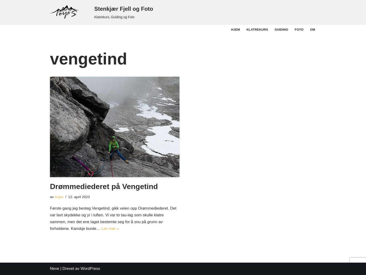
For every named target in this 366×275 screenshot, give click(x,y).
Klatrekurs (257, 29)
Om (312, 29)
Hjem (235, 29)
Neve (54, 268)
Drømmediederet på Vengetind (104, 186)
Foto (299, 29)
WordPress (90, 268)
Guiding (281, 29)
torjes (59, 197)
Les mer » (110, 228)
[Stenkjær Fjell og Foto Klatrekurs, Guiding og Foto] (101, 12)
